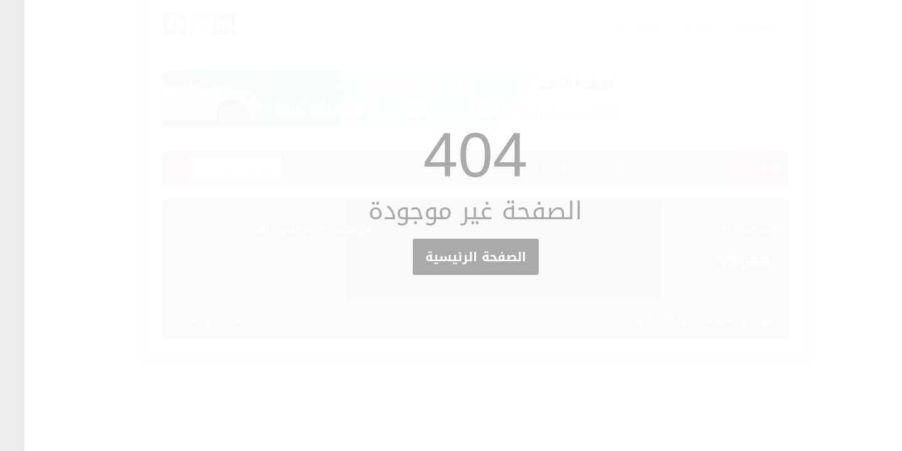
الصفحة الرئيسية (451, 257)
